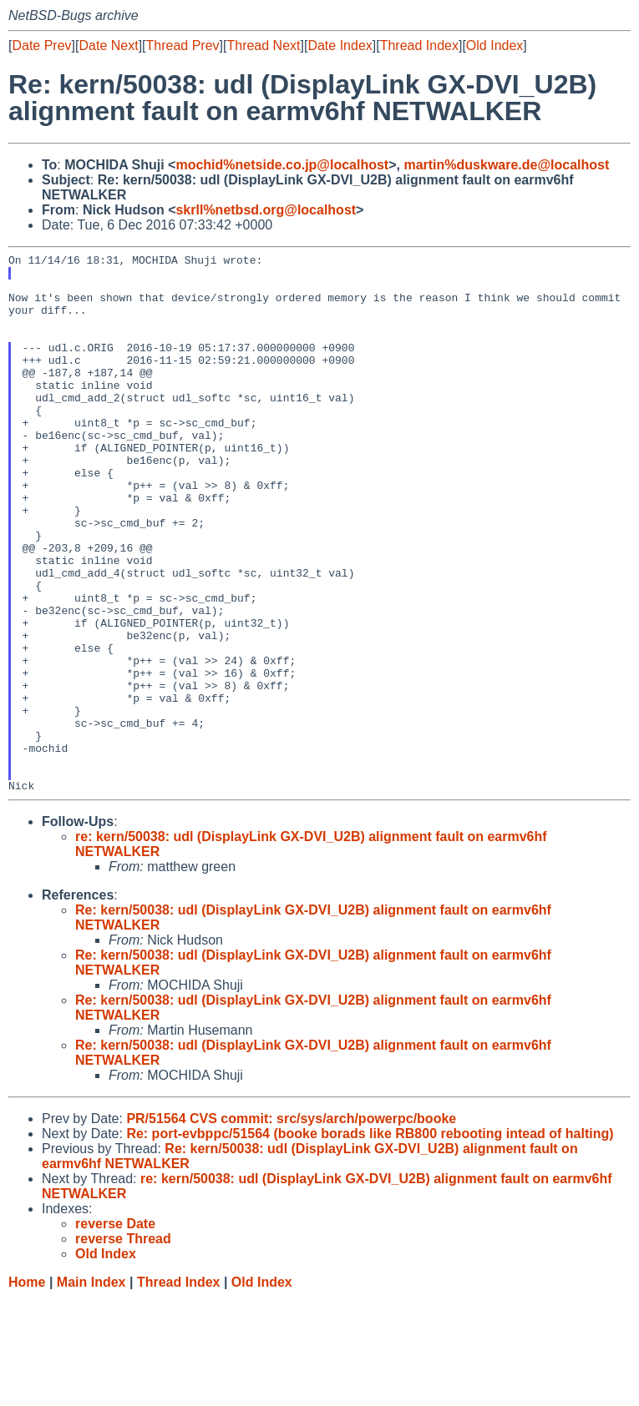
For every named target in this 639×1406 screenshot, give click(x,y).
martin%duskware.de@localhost (506, 165)
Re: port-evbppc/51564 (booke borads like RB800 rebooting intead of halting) (369, 1241)
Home (26, 1390)
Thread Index (419, 45)
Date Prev (41, 45)
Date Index (339, 45)
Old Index (494, 45)
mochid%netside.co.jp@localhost (281, 165)
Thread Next (263, 45)
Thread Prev (183, 45)
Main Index (91, 1390)
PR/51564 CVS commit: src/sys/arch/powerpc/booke (291, 1226)
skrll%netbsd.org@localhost (265, 210)
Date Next (108, 45)
